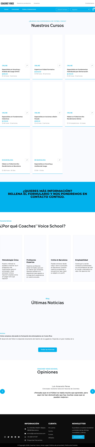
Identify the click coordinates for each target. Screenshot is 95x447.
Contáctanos (89, 3)
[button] (1, 325)
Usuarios (37, 3)
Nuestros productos (24, 3)
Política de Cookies (71, 445)
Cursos (6, 9)
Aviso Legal (44, 445)
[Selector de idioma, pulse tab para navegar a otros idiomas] (80, 9)
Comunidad (15, 9)
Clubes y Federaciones (29, 9)
